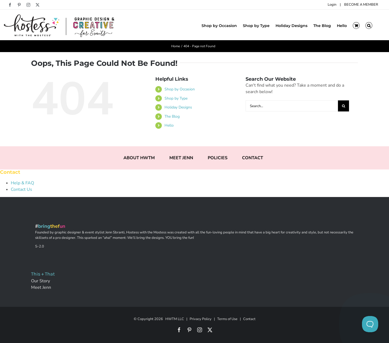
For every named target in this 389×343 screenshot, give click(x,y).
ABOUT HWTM (139, 158)
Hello (169, 125)
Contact (249, 319)
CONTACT (252, 158)
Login (332, 4)
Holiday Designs (178, 107)
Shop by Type (176, 98)
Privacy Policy (201, 319)
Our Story (40, 281)
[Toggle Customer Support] (370, 324)
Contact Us (21, 189)
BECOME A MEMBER (361, 4)
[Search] (343, 105)
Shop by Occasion (180, 89)
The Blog (172, 116)
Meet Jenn (41, 287)
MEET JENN (181, 158)
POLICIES (217, 158)
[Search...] (292, 105)
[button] (368, 25)
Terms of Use (227, 319)
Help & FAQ (22, 183)
